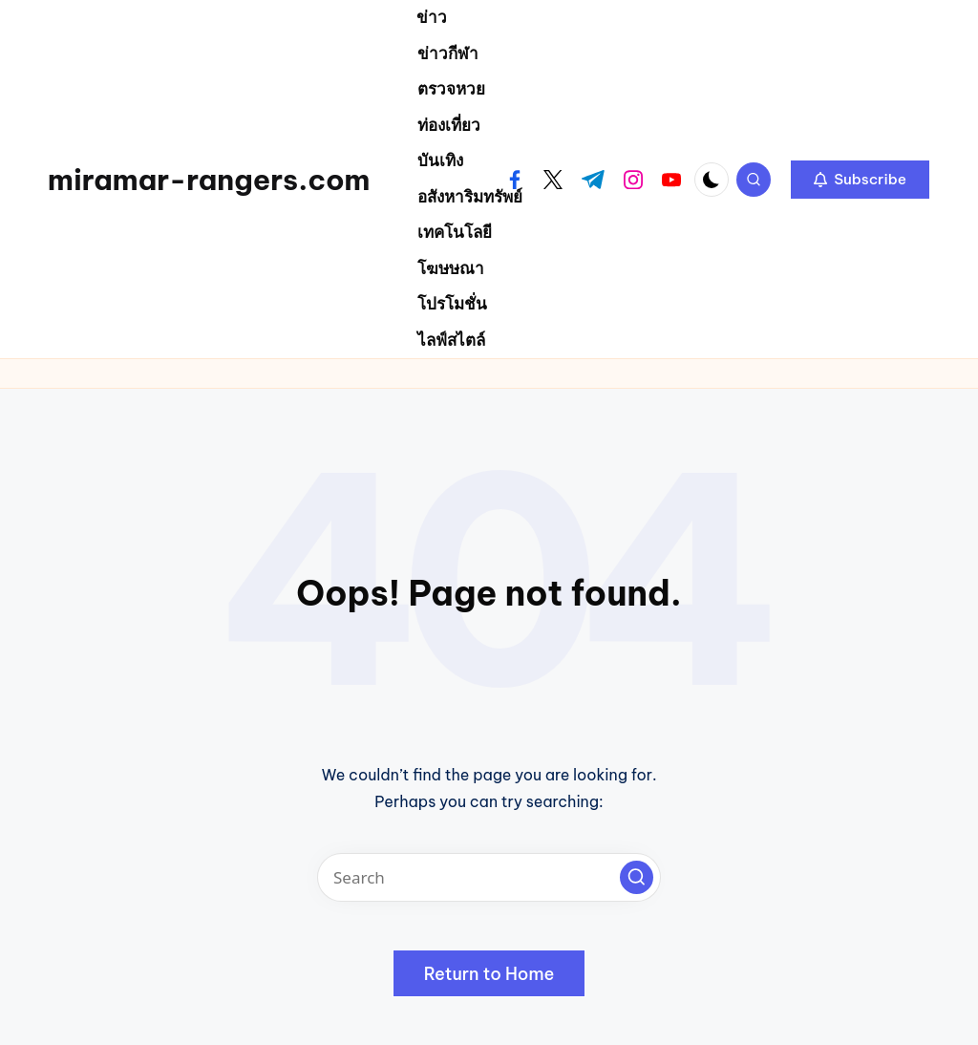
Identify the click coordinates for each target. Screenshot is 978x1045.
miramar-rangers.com (209, 179)
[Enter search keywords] (489, 877)
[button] (860, 180)
